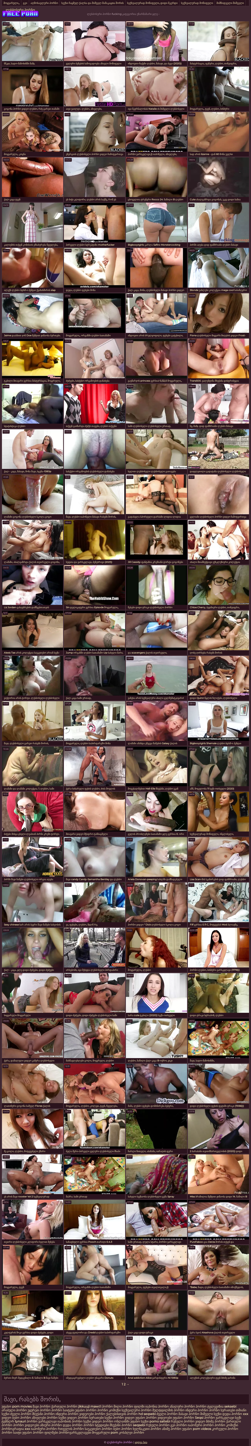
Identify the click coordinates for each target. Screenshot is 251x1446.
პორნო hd (135, 1414)
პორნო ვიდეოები (26, 1425)
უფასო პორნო (85, 1410)
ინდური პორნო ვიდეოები (74, 1414)
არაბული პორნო (14, 1410)
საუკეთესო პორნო (98, 1429)
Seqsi (199, 1418)
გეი (25, 3)
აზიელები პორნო (45, 1418)
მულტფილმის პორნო (168, 1410)
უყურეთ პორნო (39, 1410)
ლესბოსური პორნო (20, 10)
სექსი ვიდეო (67, 1418)
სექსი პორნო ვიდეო (120, 1418)
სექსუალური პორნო (137, 1410)
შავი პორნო (41, 1406)
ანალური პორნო (182, 1406)
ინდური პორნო (196, 1410)
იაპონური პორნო (201, 1425)
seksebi (230, 1406)
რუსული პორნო (158, 1425)
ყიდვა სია (141, 1442)
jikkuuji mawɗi (89, 1406)
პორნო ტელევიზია (210, 1406)
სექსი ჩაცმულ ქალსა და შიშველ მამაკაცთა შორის (92, 3)
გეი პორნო (178, 1425)
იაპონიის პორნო (70, 1421)
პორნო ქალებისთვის (110, 1414)
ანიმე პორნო (171, 1429)
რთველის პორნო (71, 1429)
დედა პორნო (232, 1414)
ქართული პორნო (64, 1406)
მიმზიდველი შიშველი (230, 3)
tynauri (20, 1421)
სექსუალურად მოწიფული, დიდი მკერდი (152, 3)
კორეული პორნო (225, 1429)
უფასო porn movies (17, 1406)
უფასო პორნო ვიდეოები (153, 1418)
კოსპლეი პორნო (131, 1432)
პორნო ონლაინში (116, 1421)
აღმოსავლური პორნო (44, 3)
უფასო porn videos (197, 1429)
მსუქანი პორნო (43, 1414)
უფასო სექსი (139, 1421)
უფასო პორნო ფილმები (40, 1432)
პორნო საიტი (11, 1432)
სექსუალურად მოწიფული (197, 3)
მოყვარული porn (105, 1432)
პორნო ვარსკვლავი (219, 1418)
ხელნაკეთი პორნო (147, 1429)
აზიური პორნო (51, 1425)
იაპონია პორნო (157, 1406)
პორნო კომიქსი (109, 1410)
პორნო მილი (112, 1406)
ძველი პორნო (20, 1414)
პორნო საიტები (62, 1410)
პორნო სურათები (222, 1410)
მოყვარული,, (12, 3)
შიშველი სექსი (211, 1414)
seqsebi (150, 1414)
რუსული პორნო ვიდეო (188, 1421)
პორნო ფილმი (133, 1406)
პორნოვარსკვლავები (75, 1432)
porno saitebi (159, 1421)
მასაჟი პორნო (188, 1414)
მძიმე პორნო (216, 1421)
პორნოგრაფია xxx (16, 1429)
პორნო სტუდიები (96, 1425)
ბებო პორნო (22, 1418)
